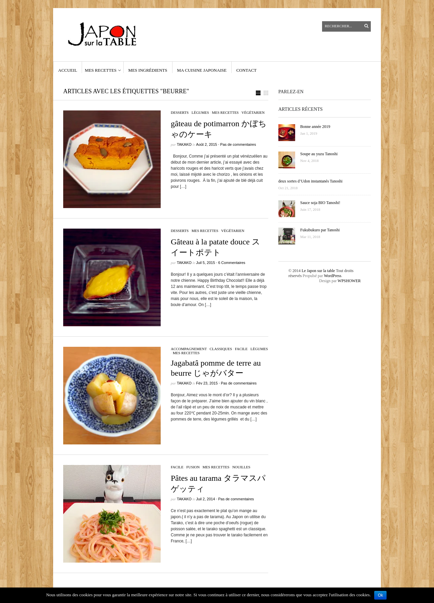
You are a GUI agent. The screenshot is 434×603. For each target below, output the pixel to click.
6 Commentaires (231, 263)
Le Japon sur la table (318, 270)
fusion (193, 467)
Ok (380, 595)
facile (241, 349)
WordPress (332, 275)
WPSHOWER (349, 280)
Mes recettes (100, 70)
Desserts (180, 112)
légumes (200, 112)
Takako (184, 144)
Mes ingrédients (147, 70)
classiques (221, 349)
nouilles (241, 467)
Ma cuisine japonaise (202, 70)
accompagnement (189, 349)
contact (246, 70)
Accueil (67, 70)
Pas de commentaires (238, 144)
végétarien (253, 112)
